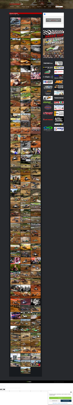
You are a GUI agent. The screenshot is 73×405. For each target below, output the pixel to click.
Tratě (45, 6)
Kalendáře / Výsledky (25, 6)
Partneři (49, 6)
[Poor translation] (3, 389)
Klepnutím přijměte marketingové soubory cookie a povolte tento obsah (53, 20)
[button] (70, 392)
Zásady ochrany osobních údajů (59, 381)
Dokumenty (39, 6)
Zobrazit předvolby (66, 400)
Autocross (12, 6)
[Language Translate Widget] (59, 6)
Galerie (17, 6)
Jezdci (33, 6)
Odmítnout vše (54, 400)
